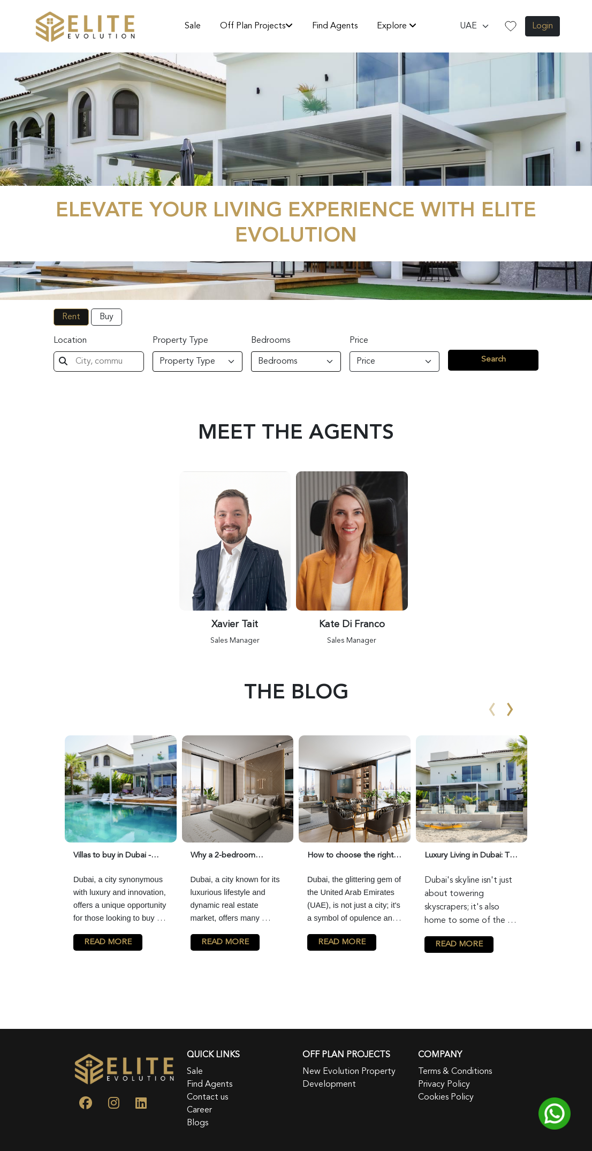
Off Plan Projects (256, 26)
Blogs (197, 1123)
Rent (71, 317)
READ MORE (108, 942)
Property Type (180, 340)
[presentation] (492, 700)
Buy (106, 317)
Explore (396, 26)
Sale (193, 26)
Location (70, 340)
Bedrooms (270, 340)
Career (199, 1110)
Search (493, 360)
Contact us (207, 1097)
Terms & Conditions (455, 1071)
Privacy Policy (444, 1084)
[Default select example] (474, 26)
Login (542, 26)
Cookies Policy (446, 1097)
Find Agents (335, 26)
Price (359, 340)
